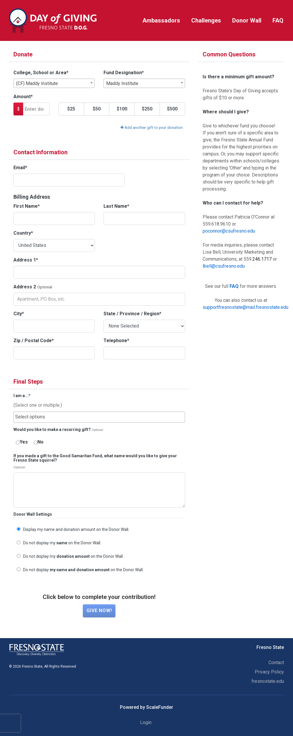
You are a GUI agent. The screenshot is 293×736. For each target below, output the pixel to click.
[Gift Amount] (36, 109)
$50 (97, 109)
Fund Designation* (124, 72)
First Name (26, 206)
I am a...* (21, 396)
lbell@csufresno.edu (224, 266)
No (39, 442)
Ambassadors (161, 20)
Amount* (23, 96)
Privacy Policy (269, 672)
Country (23, 233)
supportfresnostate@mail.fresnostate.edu (245, 307)
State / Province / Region (132, 313)
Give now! (99, 610)
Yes (22, 442)
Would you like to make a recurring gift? (52, 429)
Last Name (116, 206)
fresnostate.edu (267, 681)
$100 (122, 109)
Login (145, 722)
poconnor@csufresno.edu (229, 231)
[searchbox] (99, 416)
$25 (71, 109)
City (18, 313)
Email (20, 167)
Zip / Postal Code (33, 340)
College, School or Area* (40, 72)
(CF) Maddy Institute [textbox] (37, 83)
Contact (276, 662)
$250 (147, 109)
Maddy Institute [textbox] (122, 83)
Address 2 (24, 287)
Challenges (206, 20)
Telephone (116, 340)
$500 (172, 109)
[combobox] (54, 83)
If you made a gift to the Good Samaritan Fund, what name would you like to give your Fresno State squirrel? (95, 458)
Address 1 (25, 260)
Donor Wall (246, 20)
